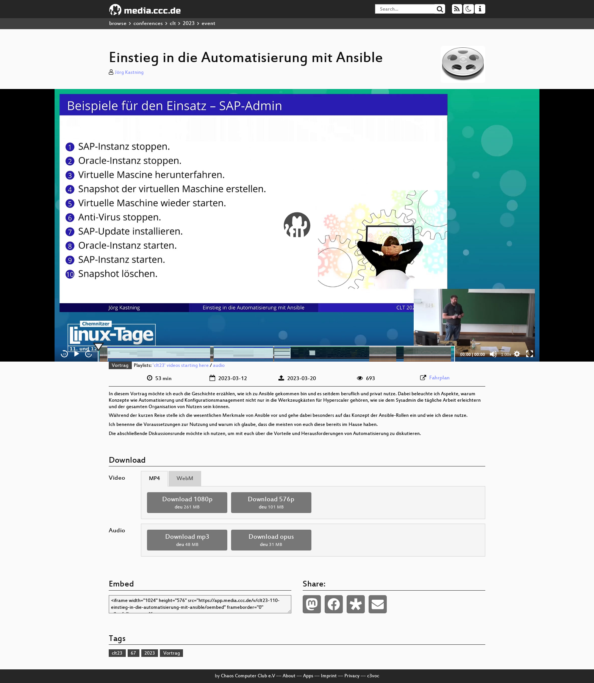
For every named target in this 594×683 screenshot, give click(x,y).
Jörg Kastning (129, 72)
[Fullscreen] (529, 354)
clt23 (117, 653)
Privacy (352, 676)
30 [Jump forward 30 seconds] (89, 354)
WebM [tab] (185, 479)
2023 (189, 23)
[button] (297, 225)
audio (219, 365)
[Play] (76, 354)
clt (173, 23)
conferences (148, 23)
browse (118, 23)
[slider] (276, 354)
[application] (297, 225)
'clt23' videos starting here (181, 365)
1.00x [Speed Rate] (506, 354)
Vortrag (120, 365)
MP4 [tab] (154, 479)
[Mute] (493, 354)
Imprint (329, 676)
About (289, 676)
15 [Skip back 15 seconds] (64, 354)
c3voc (373, 676)
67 (133, 653)
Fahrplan (439, 378)
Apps (308, 676)
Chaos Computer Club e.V (248, 676)
